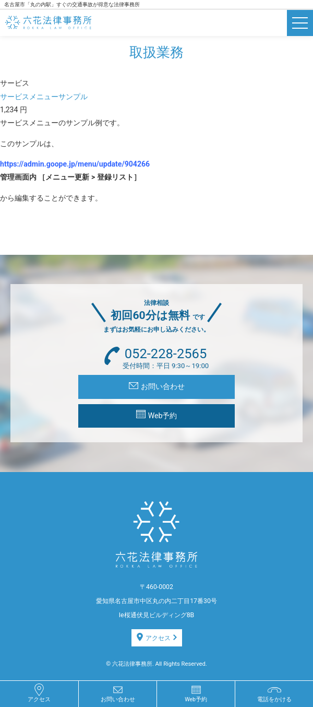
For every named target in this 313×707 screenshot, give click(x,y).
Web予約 (156, 415)
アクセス (157, 637)
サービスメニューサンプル (44, 96)
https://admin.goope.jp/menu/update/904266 (75, 164)
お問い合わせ (157, 386)
